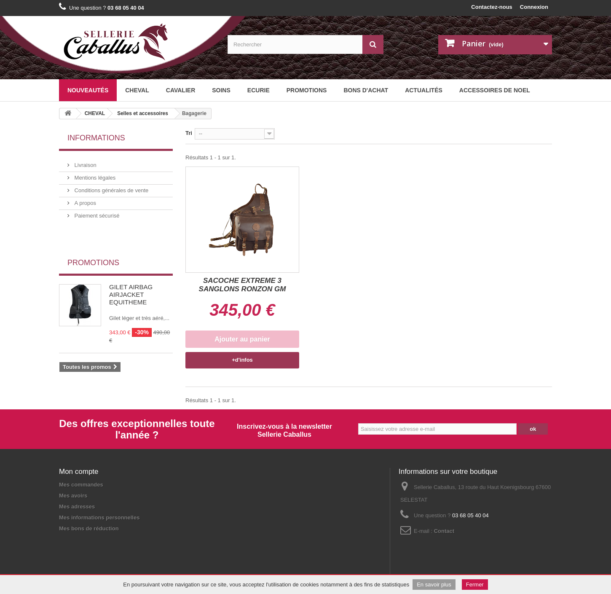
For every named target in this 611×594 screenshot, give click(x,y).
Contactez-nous (491, 7)
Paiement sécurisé (96, 212)
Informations (96, 138)
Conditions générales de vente (110, 187)
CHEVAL (137, 90)
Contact (444, 531)
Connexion (534, 7)
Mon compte (79, 472)
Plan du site (119, 548)
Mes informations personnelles (99, 517)
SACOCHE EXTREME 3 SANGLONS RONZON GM (242, 285)
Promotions (307, 90)
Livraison (84, 162)
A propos (84, 199)
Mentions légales (94, 174)
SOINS (221, 90)
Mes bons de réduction (89, 528)
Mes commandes (81, 484)
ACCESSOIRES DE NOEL (494, 90)
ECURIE (258, 90)
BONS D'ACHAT (365, 90)
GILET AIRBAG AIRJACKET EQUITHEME (131, 273)
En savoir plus (434, 584)
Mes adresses (77, 506)
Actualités (423, 90)
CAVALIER (180, 90)
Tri (188, 133)
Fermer (475, 584)
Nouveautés (87, 90)
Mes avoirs (73, 495)
